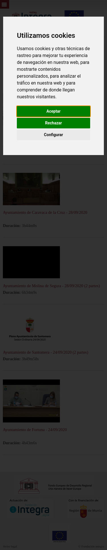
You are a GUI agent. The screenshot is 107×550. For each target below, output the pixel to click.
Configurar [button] (53, 134)
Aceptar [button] (54, 111)
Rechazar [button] (53, 123)
